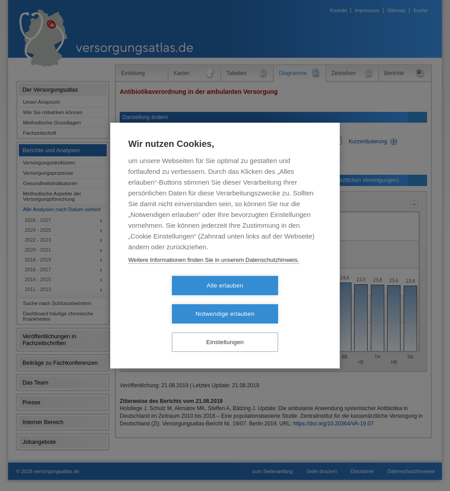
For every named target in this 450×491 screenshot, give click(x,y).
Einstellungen (225, 328)
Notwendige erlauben (276, 299)
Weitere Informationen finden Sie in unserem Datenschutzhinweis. (213, 273)
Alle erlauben (173, 299)
